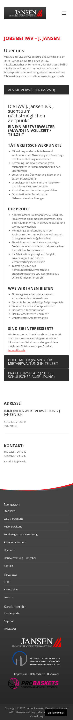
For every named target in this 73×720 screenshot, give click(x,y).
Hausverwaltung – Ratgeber (20, 558)
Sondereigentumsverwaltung (21, 534)
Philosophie (11, 589)
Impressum (20, 674)
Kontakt (8, 565)
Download (10, 629)
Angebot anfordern (15, 542)
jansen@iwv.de (16, 350)
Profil (7, 581)
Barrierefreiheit (56, 712)
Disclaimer (53, 674)
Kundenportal (12, 613)
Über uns (9, 550)
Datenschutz (37, 674)
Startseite (9, 511)
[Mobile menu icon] (64, 13)
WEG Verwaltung (13, 518)
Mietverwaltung (13, 526)
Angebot (9, 621)
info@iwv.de (19, 461)
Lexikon (8, 597)
